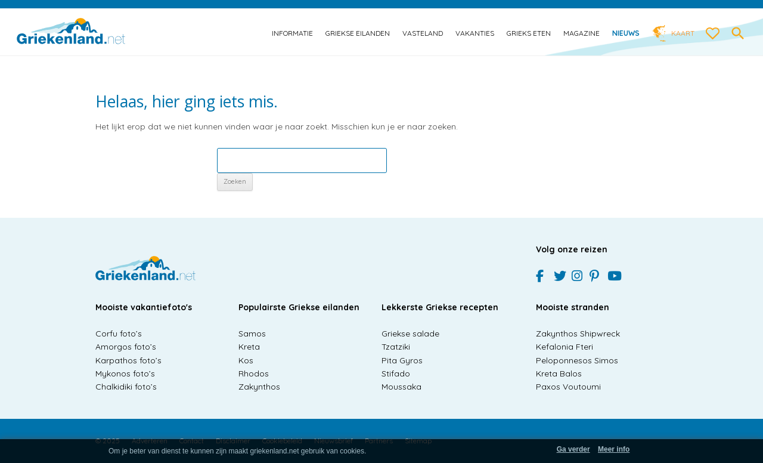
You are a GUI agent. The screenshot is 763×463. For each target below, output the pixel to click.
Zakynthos (259, 386)
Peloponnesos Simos (577, 360)
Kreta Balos (559, 373)
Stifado (396, 373)
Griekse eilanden (357, 33)
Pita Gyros (402, 360)
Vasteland (422, 33)
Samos (252, 333)
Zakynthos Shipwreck (578, 333)
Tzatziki (396, 346)
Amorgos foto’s (125, 346)
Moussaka (401, 386)
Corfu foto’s (118, 333)
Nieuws (626, 33)
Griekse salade (410, 333)
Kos (245, 360)
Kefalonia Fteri (564, 346)
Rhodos (253, 373)
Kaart (682, 33)
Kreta (249, 346)
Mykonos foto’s (125, 373)
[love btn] (712, 34)
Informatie (292, 33)
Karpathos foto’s (128, 360)
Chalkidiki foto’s (126, 386)
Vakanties (474, 33)
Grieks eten (529, 33)
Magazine (581, 33)
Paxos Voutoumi (568, 386)
